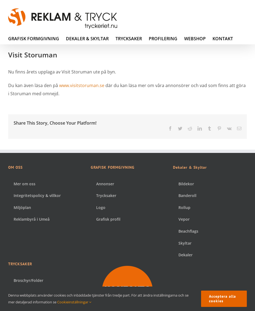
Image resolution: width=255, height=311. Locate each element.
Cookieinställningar (74, 302)
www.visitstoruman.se (81, 85)
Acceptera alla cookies (222, 298)
